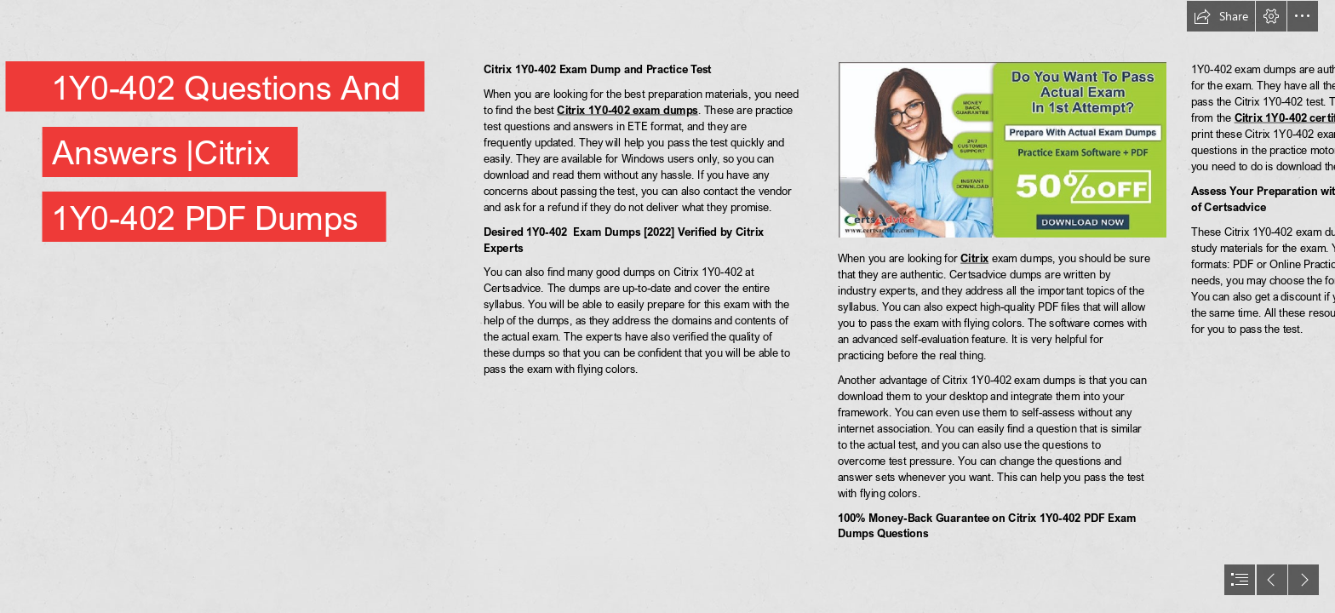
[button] (1221, 16)
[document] (667, 306)
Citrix (974, 258)
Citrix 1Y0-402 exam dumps (628, 109)
